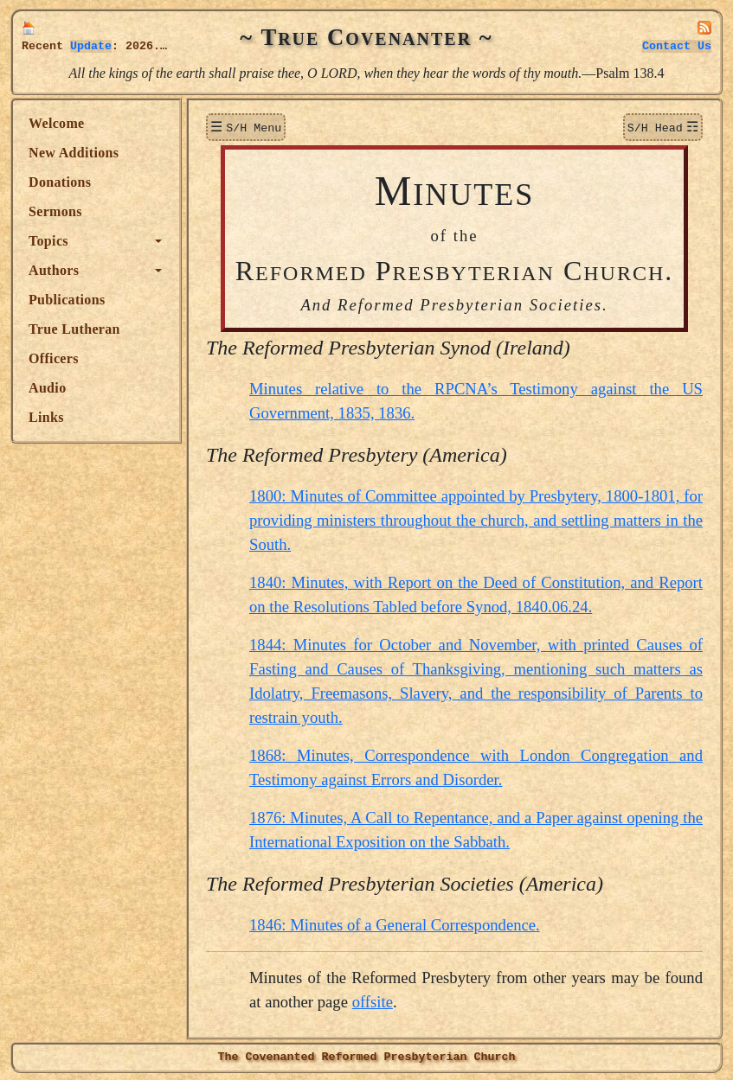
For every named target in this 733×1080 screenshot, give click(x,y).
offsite (372, 1000)
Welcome (57, 123)
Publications (67, 299)
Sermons (55, 211)
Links (46, 417)
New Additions (74, 152)
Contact (676, 46)
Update (91, 46)
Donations (60, 182)
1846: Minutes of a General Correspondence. (394, 923)
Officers (54, 358)
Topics (48, 240)
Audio (47, 387)
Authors (54, 270)
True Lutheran (74, 329)
